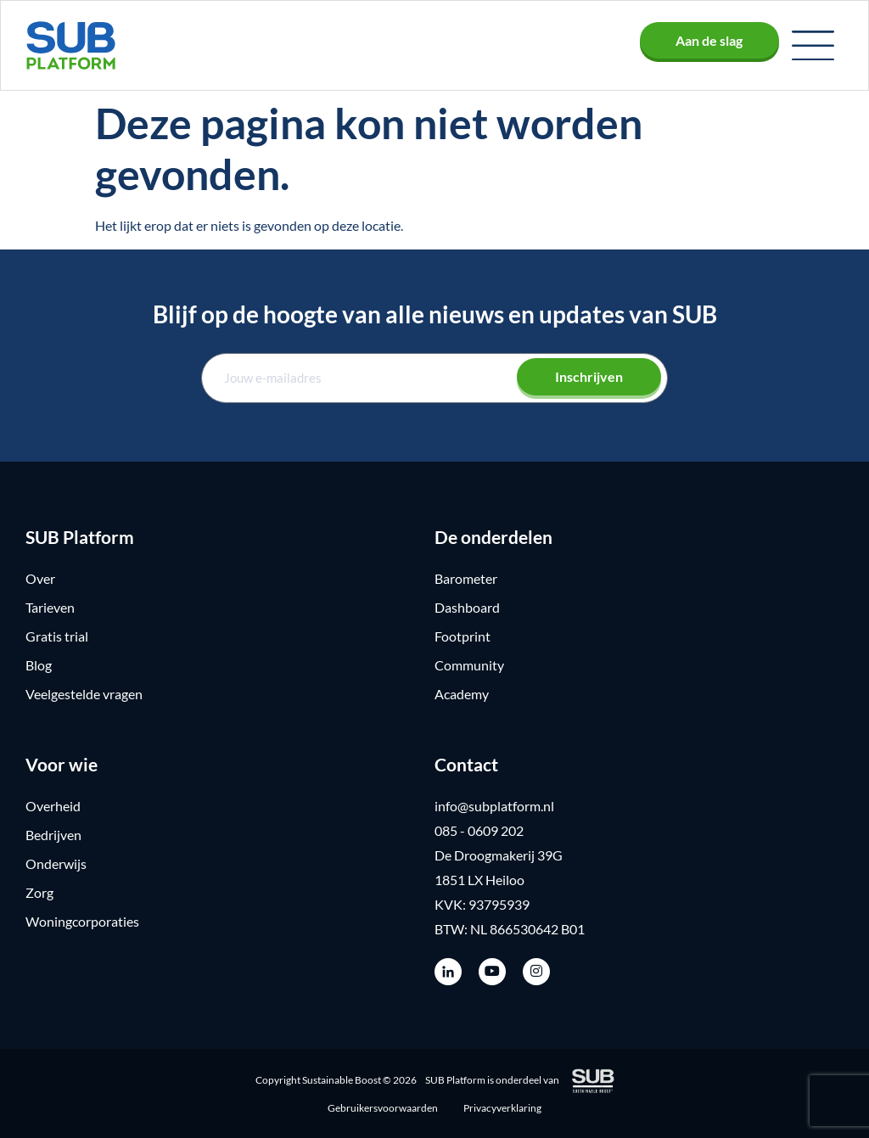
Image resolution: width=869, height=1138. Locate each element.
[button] (813, 46)
